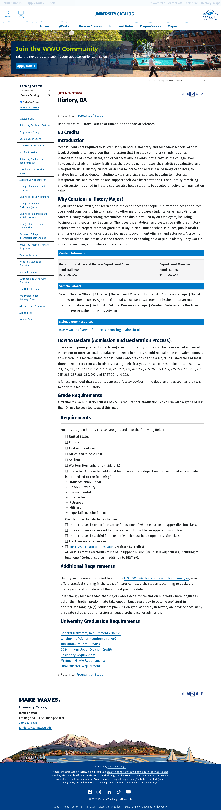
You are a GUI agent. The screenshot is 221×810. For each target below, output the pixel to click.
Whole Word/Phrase (31, 102)
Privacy (91, 806)
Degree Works (150, 26)
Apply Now (24, 66)
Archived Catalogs (29, 152)
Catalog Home (26, 118)
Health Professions (29, 289)
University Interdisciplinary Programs (34, 246)
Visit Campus (11, 3)
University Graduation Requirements (31, 161)
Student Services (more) (32, 179)
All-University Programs (32, 306)
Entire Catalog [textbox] (27, 91)
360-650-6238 (28, 723)
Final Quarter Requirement (80, 666)
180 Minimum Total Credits (80, 644)
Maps (216, 3)
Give (50, 3)
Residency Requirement (78, 655)
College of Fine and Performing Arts (29, 205)
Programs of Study (29, 132)
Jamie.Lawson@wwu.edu (35, 727)
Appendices (25, 312)
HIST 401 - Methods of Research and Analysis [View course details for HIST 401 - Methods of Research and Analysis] (156, 578)
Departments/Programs (32, 145)
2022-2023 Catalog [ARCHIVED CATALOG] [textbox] (165, 80)
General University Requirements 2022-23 (91, 633)
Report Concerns (73, 806)
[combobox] (176, 80)
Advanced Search (29, 107)
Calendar (192, 3)
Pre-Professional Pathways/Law (28, 297)
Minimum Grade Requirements (83, 660)
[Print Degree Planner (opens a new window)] (183, 94)
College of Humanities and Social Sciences (33, 215)
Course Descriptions (30, 139)
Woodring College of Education (30, 263)
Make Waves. (39, 700)
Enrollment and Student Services (32, 171)
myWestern (157, 3)
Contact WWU (175, 3)
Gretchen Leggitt (117, 766)
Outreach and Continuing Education (33, 280)
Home (44, 26)
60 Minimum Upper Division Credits (87, 650)
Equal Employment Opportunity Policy (146, 806)
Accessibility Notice (109, 806)
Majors (173, 26)
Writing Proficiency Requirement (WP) (88, 639)
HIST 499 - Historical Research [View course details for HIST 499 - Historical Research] (92, 547)
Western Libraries (29, 255)
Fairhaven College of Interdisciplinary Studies (32, 236)
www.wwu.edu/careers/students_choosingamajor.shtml (99, 330)
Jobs (56, 806)
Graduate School (28, 272)
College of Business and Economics (32, 188)
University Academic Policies (34, 125)
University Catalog (114, 14)
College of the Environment (34, 196)
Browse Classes (90, 26)
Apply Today (33, 3)
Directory (205, 3)
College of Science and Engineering (31, 226)
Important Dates (121, 26)
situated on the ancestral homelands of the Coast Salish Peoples (110, 773)
